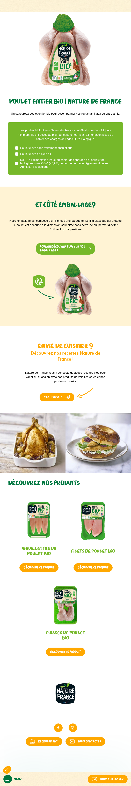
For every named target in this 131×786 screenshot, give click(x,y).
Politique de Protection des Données (40, 765)
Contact (74, 765)
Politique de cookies (56, 765)
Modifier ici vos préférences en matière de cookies (97, 765)
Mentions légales (26, 765)
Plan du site (82, 765)
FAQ (65, 765)
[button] (7, 770)
